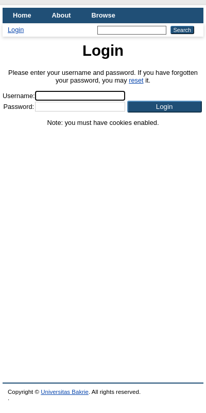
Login (16, 30)
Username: (19, 96)
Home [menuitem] (22, 15)
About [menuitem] (61, 15)
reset (136, 80)
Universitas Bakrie (65, 392)
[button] (164, 107)
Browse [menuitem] (103, 15)
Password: (18, 106)
